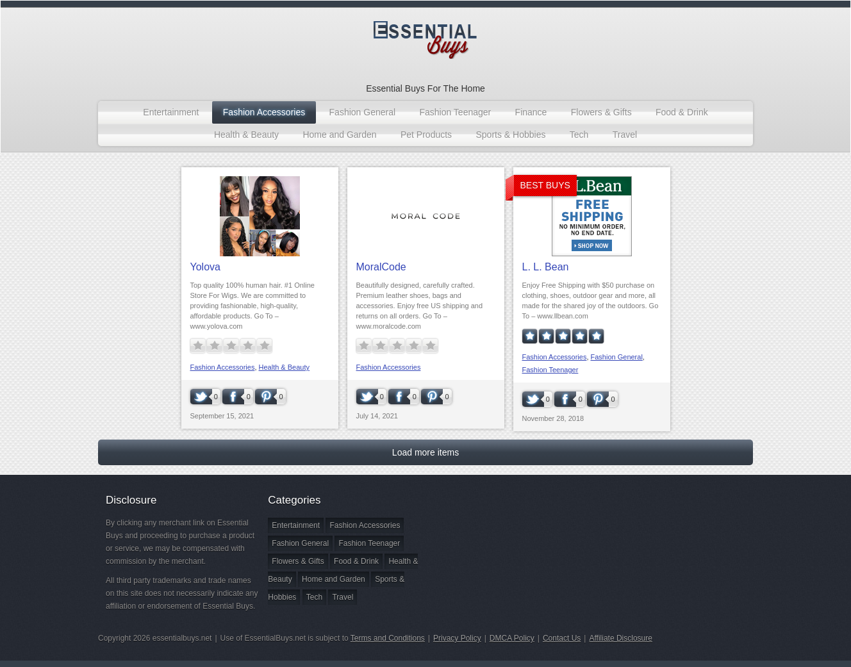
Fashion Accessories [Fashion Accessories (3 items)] (364, 525)
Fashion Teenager (455, 112)
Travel (625, 134)
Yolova (205, 266)
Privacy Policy (457, 638)
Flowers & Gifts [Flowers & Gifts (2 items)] (298, 561)
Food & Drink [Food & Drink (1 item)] (356, 561)
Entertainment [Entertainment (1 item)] (296, 525)
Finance (531, 112)
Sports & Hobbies (510, 134)
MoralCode (381, 266)
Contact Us (562, 638)
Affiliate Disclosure (620, 638)
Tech (579, 134)
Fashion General (362, 112)
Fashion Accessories (264, 112)
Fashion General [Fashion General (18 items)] (300, 543)
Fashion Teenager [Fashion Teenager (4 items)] (369, 543)
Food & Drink (682, 112)
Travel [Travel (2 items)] (342, 597)
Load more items (425, 452)
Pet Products (426, 134)
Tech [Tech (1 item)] (314, 597)
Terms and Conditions (388, 638)
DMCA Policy (512, 638)
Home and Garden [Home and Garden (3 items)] (333, 579)
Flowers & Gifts (601, 112)
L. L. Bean (545, 266)
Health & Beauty (246, 134)
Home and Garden (339, 134)
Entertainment (171, 112)
